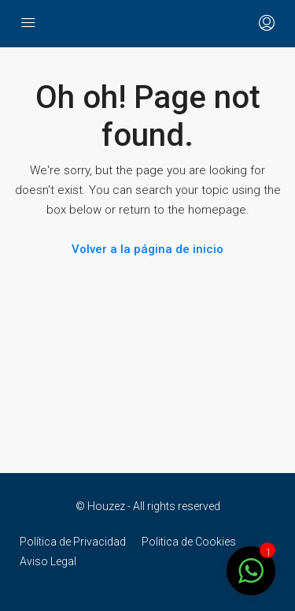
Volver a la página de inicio (147, 249)
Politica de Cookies (189, 541)
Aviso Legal (48, 561)
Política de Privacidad (73, 541)
